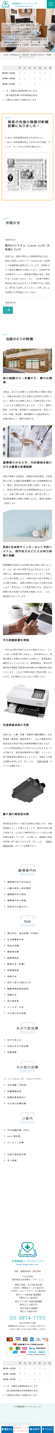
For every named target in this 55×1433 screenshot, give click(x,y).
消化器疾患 (13, 1000)
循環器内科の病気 (16, 894)
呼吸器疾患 (13, 970)
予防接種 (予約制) (17, 1084)
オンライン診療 (15, 1142)
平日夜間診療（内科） (19, 1130)
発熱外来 (12, 976)
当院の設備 (42, 761)
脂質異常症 (13, 957)
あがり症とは (14, 1039)
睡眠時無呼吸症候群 (18, 988)
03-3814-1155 (27, 1317)
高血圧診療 (13, 945)
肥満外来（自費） (16, 963)
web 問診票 (14, 1136)
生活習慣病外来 (15, 939)
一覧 (7, 310)
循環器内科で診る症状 (19, 881)
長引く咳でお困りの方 (19, 982)
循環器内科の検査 (16, 900)
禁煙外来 (12, 994)
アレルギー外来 (15, 1007)
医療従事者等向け (16, 1097)
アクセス (48, 1429)
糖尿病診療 (13, 951)
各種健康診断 (14, 1091)
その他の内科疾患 (16, 1013)
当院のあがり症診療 (18, 1046)
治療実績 (12, 1052)
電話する (7, 1429)
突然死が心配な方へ (18, 906)
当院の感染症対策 (16, 1154)
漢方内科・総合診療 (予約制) (23, 933)
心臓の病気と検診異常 (19, 888)
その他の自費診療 (16, 1103)
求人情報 (12, 1160)
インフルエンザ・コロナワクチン (25, 1078)
